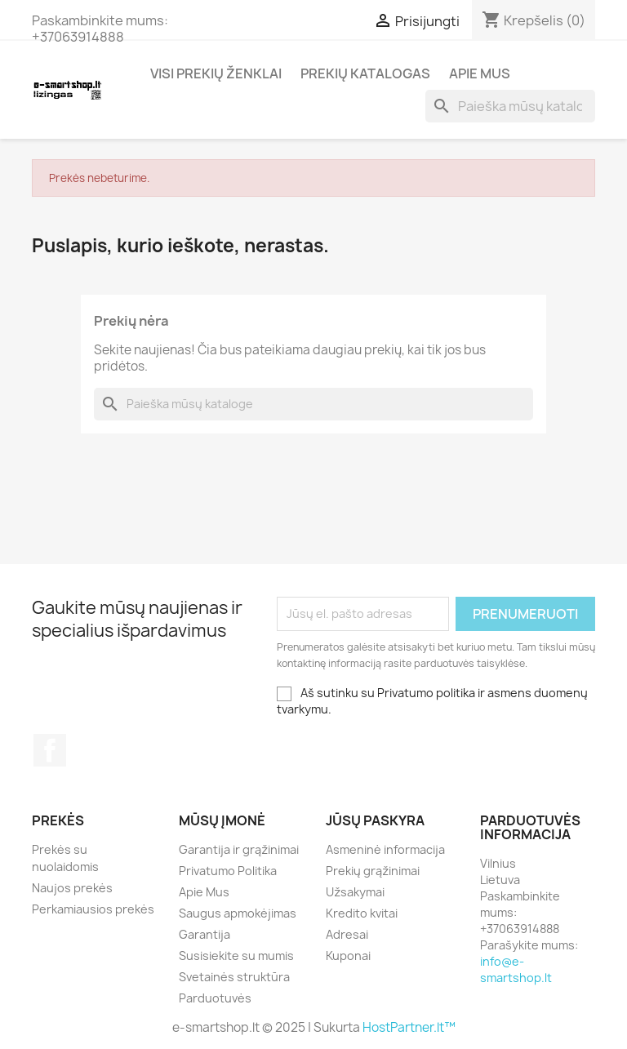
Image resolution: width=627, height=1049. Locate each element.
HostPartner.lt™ (409, 1027)
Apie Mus (479, 73)
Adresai (347, 934)
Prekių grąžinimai (373, 870)
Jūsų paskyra (375, 820)
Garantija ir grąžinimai (239, 849)
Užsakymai (355, 892)
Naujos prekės (72, 888)
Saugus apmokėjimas (237, 913)
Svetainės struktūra (234, 977)
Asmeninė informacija (385, 849)
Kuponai (348, 955)
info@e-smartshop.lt (516, 969)
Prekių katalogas (365, 73)
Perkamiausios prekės (93, 909)
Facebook (49, 750)
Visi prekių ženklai (216, 73)
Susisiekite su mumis (236, 955)
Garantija (204, 934)
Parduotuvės (215, 998)
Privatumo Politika (228, 870)
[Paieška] (510, 106)
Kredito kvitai (362, 913)
